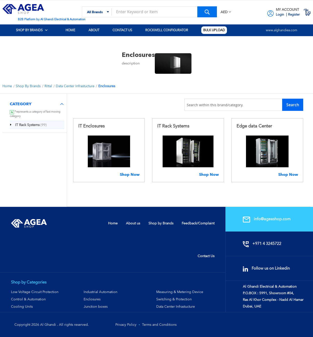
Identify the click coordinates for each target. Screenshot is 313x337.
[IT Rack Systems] (30, 125)
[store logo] (23, 9)
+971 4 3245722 (262, 243)
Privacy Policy (125, 324)
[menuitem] (35, 30)
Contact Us (206, 256)
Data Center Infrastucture (75, 86)
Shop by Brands (160, 223)
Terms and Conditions (159, 324)
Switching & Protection (174, 299)
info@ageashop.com (267, 219)
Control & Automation (28, 299)
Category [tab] (21, 104)
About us (133, 223)
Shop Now (130, 174)
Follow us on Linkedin (266, 268)
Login (280, 14)
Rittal (49, 86)
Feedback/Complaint (198, 223)
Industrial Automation (100, 292)
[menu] (156, 30)
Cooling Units (22, 306)
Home (7, 86)
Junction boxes (96, 306)
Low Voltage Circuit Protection (34, 292)
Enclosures (92, 299)
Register (294, 14)
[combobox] (149, 11)
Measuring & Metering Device (179, 292)
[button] (226, 12)
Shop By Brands (29, 86)
